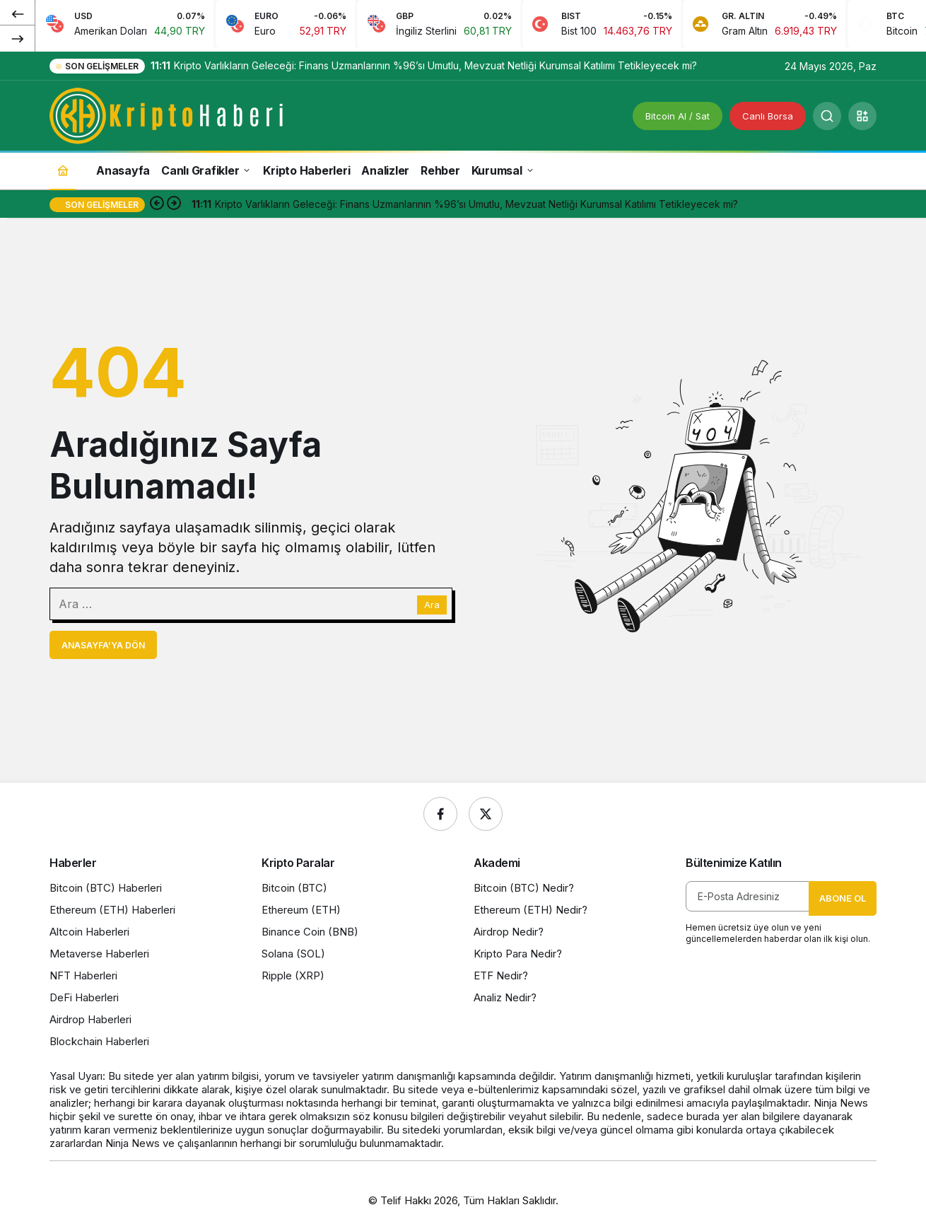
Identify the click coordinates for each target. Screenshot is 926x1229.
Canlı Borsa (767, 116)
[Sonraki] (17, 38)
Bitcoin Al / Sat (677, 116)
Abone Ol (842, 898)
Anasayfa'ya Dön (103, 645)
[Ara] (827, 116)
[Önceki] (17, 13)
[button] (862, 116)
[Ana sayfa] (63, 170)
